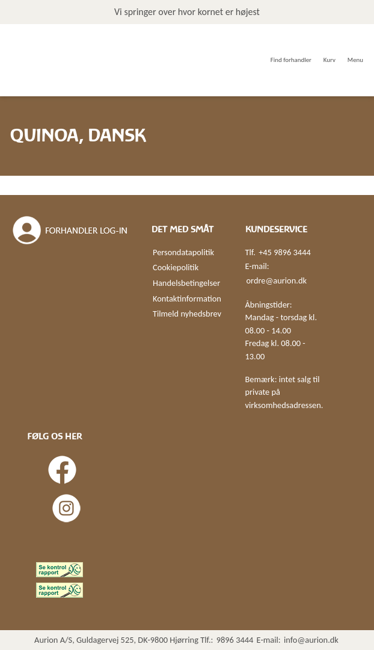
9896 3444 (235, 639)
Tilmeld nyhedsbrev (187, 313)
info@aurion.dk (311, 639)
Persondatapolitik (183, 252)
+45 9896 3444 (285, 252)
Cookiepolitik (175, 267)
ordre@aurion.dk (277, 280)
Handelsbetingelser (186, 282)
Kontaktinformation (187, 298)
